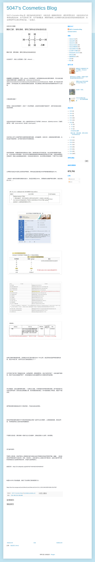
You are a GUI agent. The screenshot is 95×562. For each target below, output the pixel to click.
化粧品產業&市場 (73, 48)
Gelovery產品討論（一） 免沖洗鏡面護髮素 (82, 99)
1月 (72, 137)
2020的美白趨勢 (75, 130)
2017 (71, 144)
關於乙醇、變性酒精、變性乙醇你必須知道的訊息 (79, 133)
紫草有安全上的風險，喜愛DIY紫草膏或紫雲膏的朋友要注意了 (79, 77)
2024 (71, 113)
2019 (71, 140)
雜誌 (70, 60)
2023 (71, 115)
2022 (71, 118)
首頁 (35, 542)
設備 (70, 58)
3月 (72, 128)
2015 (71, 149)
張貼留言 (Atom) (14, 545)
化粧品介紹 (72, 39)
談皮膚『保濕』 (80, 89)
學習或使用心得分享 (74, 52)
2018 (71, 142)
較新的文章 (10, 542)
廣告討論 (71, 54)
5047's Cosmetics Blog (32, 8)
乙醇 (12, 495)
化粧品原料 (72, 41)
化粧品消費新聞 (73, 46)
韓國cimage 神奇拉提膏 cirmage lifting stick (82, 82)
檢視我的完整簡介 (72, 31)
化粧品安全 (72, 43)
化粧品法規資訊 (73, 45)
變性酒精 (20, 495)
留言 (70, 182)
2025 (71, 111)
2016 (71, 146)
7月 (72, 126)
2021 (71, 120)
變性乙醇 (16, 495)
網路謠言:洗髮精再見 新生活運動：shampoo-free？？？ (82, 70)
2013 (71, 153)
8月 (72, 124)
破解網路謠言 (72, 56)
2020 (71, 122)
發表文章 (72, 179)
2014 (71, 151)
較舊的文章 (59, 542)
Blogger (53, 554)
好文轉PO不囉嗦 (73, 50)
